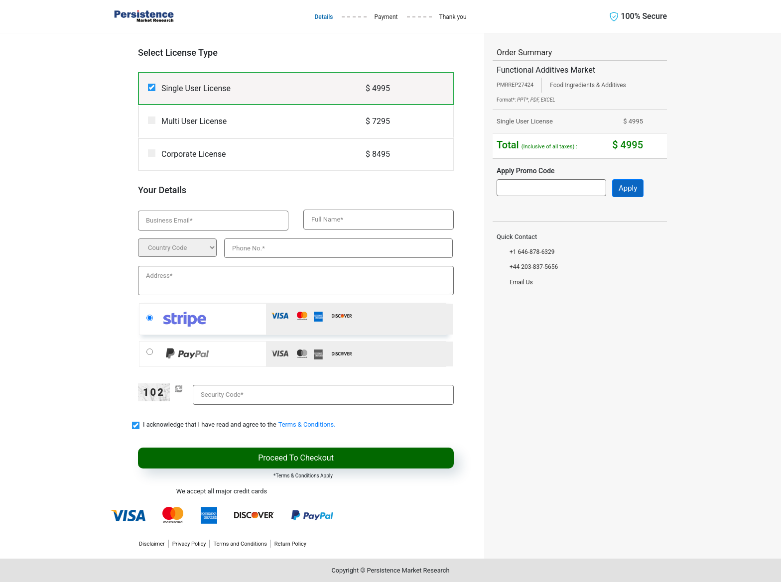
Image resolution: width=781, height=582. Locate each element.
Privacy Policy (189, 544)
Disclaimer (152, 544)
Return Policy (290, 544)
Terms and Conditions (239, 544)
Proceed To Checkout (296, 458)
